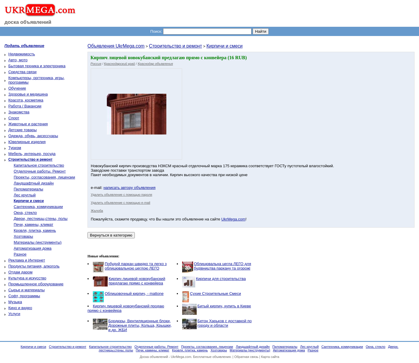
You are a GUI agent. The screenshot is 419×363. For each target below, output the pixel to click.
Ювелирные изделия (27, 142)
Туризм (14, 147)
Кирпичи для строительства (221, 278)
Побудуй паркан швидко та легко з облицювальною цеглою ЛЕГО (136, 266)
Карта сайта (270, 357)
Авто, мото (17, 60)
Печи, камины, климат (33, 224)
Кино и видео (20, 308)
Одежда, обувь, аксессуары (33, 136)
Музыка (15, 302)
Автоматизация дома (32, 248)
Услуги (14, 314)
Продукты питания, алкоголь (34, 266)
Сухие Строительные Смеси (215, 293)
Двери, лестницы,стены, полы (41, 218)
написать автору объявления (130, 187)
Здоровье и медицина (28, 94)
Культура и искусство (27, 278)
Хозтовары (23, 236)
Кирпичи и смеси (225, 45)
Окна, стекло (25, 212)
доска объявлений (27, 22)
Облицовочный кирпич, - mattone (134, 293)
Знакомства (18, 112)
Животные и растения (28, 124)
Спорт (13, 118)
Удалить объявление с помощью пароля (121, 194)
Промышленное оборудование (35, 284)
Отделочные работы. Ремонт (40, 171)
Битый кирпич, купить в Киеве (224, 306)
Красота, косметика (25, 100)
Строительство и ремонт (175, 45)
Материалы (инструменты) (38, 242)
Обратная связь (246, 357)
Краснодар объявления (155, 63)
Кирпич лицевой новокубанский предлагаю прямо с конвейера (137, 280)
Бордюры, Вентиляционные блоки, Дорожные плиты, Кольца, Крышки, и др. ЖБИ (140, 325)
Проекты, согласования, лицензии (44, 177)
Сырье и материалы (26, 290)
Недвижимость (21, 54)
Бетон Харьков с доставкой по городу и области (225, 323)
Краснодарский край (119, 63)
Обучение (17, 88)
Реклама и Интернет (26, 260)
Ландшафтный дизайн (34, 183)
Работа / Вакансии (24, 106)
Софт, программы (24, 296)
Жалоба (97, 210)
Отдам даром (20, 272)
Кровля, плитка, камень (35, 230)
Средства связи (22, 72)
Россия (95, 63)
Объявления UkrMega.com (116, 45)
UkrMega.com (233, 219)
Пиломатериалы (28, 189)
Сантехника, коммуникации (38, 206)
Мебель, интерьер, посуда (32, 153)
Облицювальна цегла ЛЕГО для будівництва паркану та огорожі (222, 266)
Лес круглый (25, 195)
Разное (20, 254)
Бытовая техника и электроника (36, 66)
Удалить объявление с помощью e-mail (120, 202)
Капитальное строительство (39, 165)
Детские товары (22, 130)
